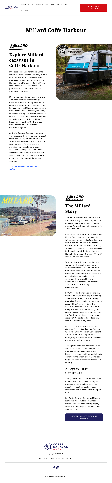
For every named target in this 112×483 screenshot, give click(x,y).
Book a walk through (93, 7)
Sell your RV (62, 4)
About (52, 4)
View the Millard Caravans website (84, 417)
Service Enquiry (41, 4)
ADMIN (64, 476)
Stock (23, 4)
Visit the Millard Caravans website (23, 167)
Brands (31, 4)
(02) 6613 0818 (56, 454)
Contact (24, 11)
